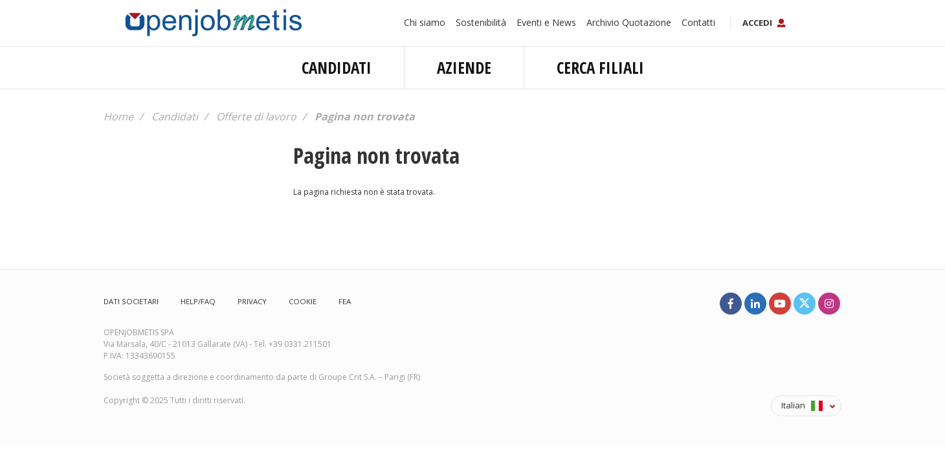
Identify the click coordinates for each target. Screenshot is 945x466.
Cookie (303, 301)
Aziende (464, 67)
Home (118, 116)
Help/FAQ (198, 301)
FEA (345, 301)
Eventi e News (546, 22)
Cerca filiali (600, 67)
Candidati (337, 67)
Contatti (698, 22)
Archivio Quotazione (628, 22)
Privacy (252, 301)
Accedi (757, 22)
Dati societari (131, 301)
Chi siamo (424, 22)
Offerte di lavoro (256, 116)
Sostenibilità (481, 22)
